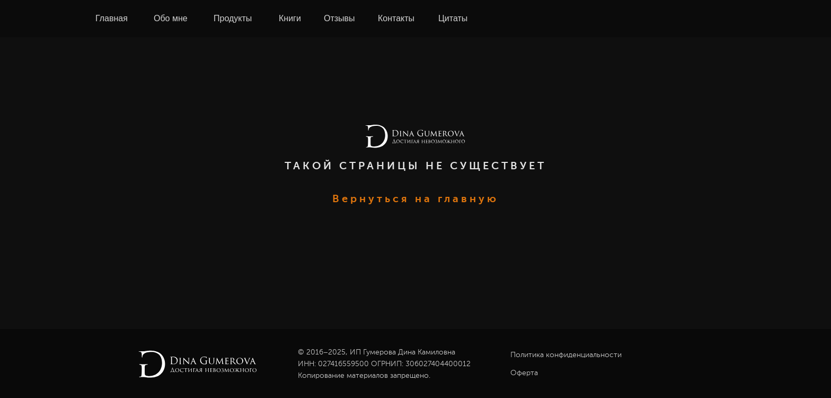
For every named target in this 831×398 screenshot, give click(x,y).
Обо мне (171, 18)
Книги (290, 18)
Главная (111, 18)
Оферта (524, 373)
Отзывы (339, 18)
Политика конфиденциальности (566, 355)
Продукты (233, 18)
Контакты (396, 18)
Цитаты (452, 18)
